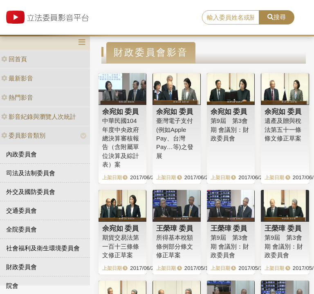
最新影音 (17, 78)
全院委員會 (21, 229)
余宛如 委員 (120, 111)
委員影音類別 (23, 135)
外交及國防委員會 (30, 191)
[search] (230, 17)
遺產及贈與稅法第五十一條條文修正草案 (283, 129)
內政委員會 (21, 154)
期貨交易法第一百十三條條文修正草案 (120, 246)
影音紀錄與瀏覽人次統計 (38, 116)
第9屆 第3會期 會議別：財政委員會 (230, 129)
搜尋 (276, 16)
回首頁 (14, 59)
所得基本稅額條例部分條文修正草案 (174, 246)
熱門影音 (17, 97)
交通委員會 (21, 210)
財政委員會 (21, 266)
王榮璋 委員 (174, 228)
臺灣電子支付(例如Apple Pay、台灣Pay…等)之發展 (174, 138)
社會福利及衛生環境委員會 (43, 248)
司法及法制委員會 (30, 172)
